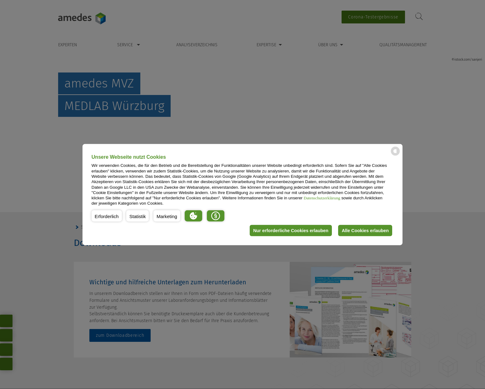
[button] (107, 216)
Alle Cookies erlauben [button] (365, 230)
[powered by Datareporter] (395, 155)
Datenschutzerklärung (322, 198)
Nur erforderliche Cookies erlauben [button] (290, 230)
